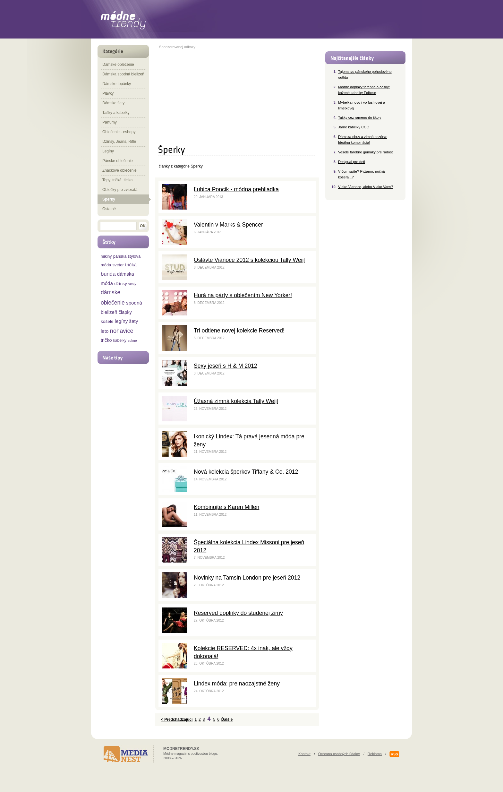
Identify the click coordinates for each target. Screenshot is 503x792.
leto (105, 331)
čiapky (125, 312)
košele (107, 321)
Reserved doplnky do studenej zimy (238, 613)
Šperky (108, 199)
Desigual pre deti (351, 162)
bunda (108, 274)
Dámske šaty (113, 103)
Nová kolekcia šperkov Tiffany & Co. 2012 (246, 472)
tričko (106, 340)
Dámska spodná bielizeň (123, 74)
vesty (132, 284)
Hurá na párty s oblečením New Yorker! (243, 295)
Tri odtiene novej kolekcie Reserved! (239, 330)
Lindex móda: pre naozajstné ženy (237, 683)
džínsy (120, 283)
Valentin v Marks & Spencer (228, 224)
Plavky (108, 93)
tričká (131, 264)
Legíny (108, 151)
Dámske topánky (116, 84)
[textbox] (118, 226)
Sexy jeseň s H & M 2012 (225, 366)
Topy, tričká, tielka (117, 180)
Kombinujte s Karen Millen (226, 507)
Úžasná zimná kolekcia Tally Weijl (236, 401)
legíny (121, 321)
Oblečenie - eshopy (118, 132)
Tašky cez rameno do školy (359, 117)
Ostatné (109, 209)
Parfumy (109, 122)
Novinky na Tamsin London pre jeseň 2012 (247, 577)
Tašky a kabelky (116, 112)
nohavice (121, 330)
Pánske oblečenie (117, 161)
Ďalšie (227, 719)
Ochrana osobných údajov (339, 754)
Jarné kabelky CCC (353, 127)
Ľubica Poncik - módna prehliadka (236, 189)
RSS (394, 754)
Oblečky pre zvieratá (119, 189)
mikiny (106, 256)
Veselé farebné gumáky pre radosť (365, 152)
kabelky (119, 340)
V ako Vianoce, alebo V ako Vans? (365, 187)
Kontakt (304, 754)
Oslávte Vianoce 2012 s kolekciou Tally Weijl (249, 260)
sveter (118, 265)
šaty (133, 321)
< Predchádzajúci (176, 719)
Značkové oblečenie (119, 170)
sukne (132, 340)
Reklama (375, 754)
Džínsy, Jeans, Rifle (119, 141)
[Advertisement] (213, 94)
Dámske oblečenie (118, 64)
